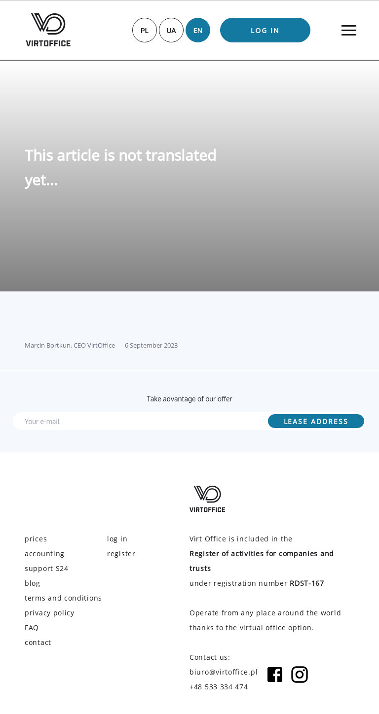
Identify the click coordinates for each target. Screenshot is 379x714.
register (121, 553)
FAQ (32, 627)
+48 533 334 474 (219, 686)
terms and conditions (63, 598)
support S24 (47, 568)
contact (38, 642)
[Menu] (348, 30)
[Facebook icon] (275, 679)
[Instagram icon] (299, 679)
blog (32, 583)
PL (145, 30)
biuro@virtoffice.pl (224, 672)
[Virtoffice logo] (48, 29)
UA (171, 30)
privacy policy (50, 612)
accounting (45, 553)
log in (265, 30)
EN (198, 30)
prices (36, 538)
